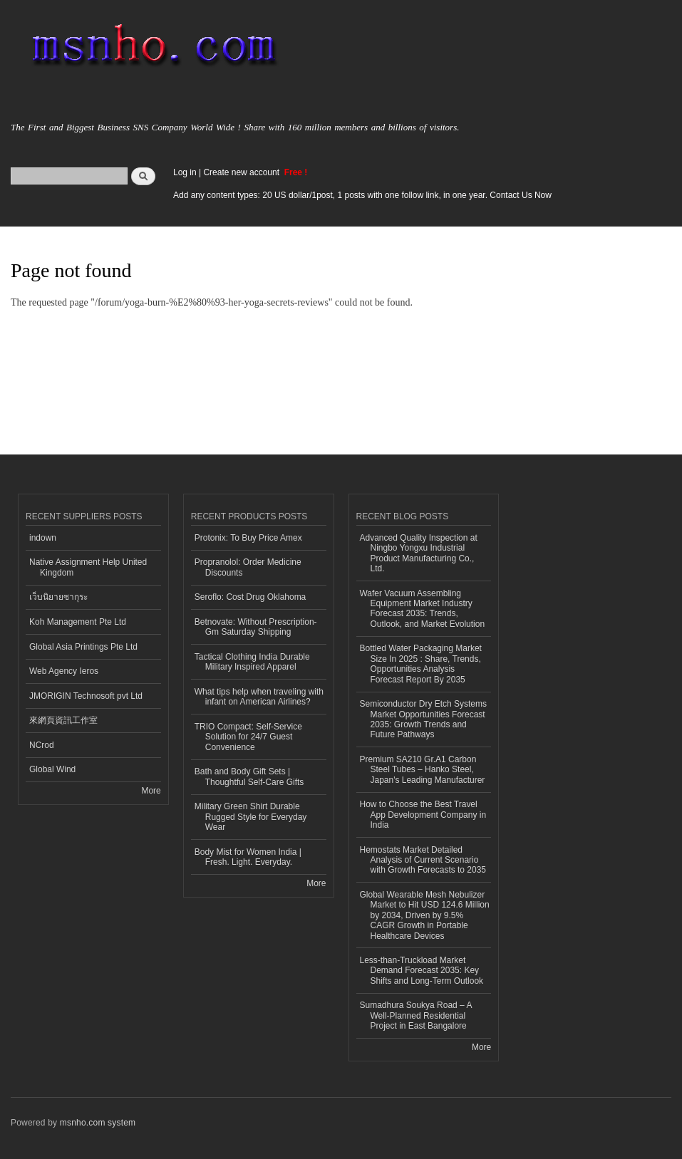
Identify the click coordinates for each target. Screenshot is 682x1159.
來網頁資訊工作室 (63, 720)
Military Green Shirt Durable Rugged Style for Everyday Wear (251, 816)
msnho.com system (97, 1123)
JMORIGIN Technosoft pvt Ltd (86, 696)
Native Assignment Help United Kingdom (88, 567)
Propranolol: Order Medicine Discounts (248, 567)
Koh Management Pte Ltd (77, 622)
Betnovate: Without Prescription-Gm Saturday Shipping (256, 627)
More (150, 791)
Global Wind (52, 769)
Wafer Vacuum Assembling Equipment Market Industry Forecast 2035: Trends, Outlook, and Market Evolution (422, 608)
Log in (185, 172)
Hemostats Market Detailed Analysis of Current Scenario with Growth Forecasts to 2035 (423, 860)
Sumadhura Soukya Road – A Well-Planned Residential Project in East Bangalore (416, 1015)
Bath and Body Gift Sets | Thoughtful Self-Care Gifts (249, 776)
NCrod (41, 745)
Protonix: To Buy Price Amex (248, 538)
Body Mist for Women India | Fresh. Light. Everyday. (248, 857)
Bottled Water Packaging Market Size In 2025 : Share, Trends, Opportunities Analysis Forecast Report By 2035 (421, 663)
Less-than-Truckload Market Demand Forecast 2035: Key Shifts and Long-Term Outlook (422, 970)
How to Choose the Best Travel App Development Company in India (423, 814)
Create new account (242, 172)
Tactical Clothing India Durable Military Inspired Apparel (252, 662)
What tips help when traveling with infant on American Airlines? (259, 697)
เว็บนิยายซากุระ (58, 597)
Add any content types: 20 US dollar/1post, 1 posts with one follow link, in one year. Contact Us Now (362, 195)
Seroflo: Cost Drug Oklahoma (250, 597)
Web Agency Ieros (63, 671)
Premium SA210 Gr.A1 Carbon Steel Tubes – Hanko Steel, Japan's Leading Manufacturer (422, 769)
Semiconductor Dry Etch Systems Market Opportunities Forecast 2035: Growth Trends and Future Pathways (423, 719)
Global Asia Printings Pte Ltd (83, 647)
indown (42, 538)
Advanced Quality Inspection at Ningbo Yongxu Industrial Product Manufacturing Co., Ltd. (418, 553)
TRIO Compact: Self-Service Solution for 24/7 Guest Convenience (248, 737)
